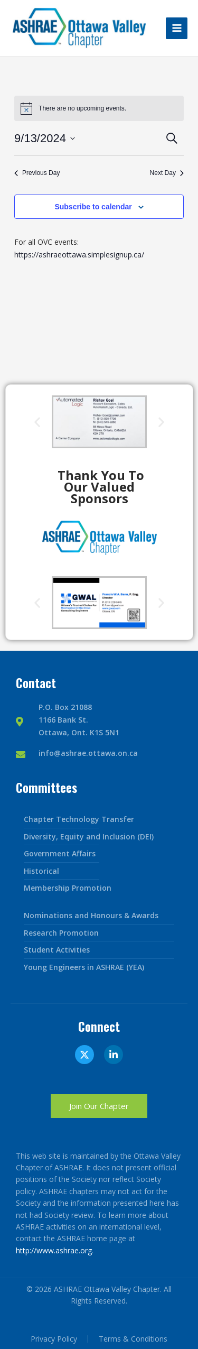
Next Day (167, 173)
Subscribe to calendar (92, 206)
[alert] (82, 108)
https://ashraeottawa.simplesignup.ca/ (79, 255)
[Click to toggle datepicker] (44, 138)
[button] (37, 421)
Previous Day (37, 173)
